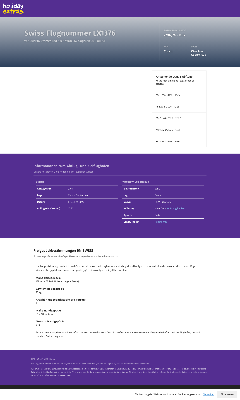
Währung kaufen (176, 208)
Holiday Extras (13, 8)
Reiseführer (161, 221)
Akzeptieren (227, 394)
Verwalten (208, 394)
